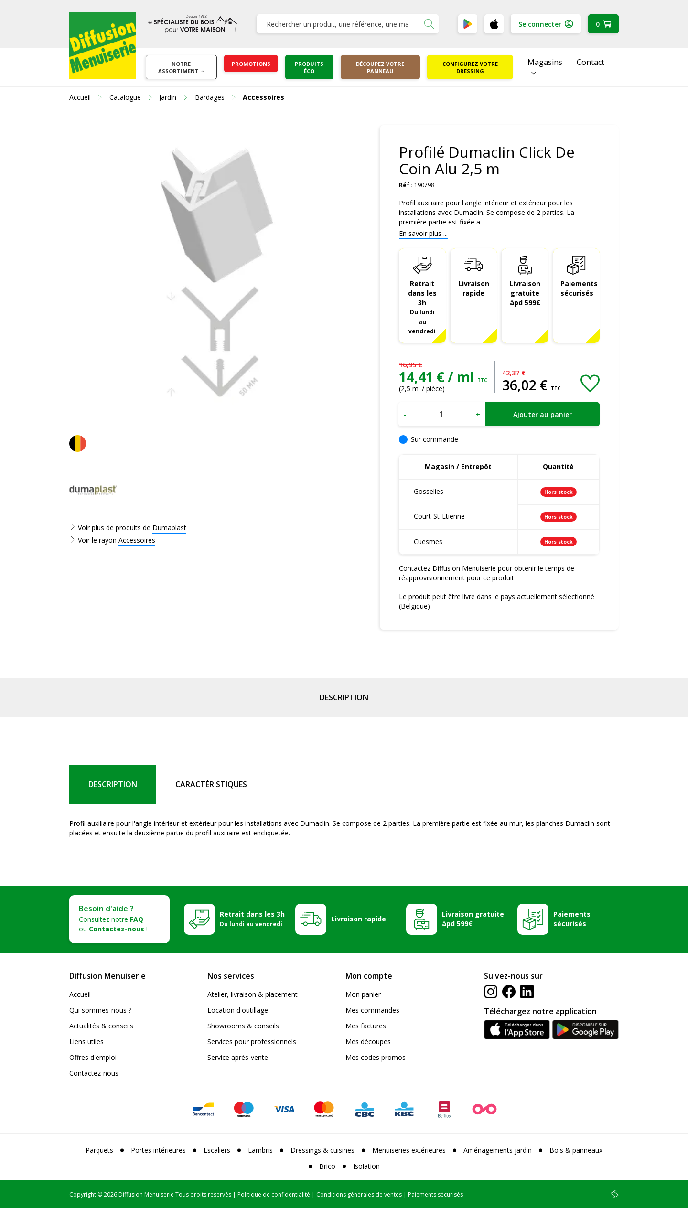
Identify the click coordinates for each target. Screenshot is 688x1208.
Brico (327, 1166)
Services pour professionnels (251, 1041)
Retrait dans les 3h (422, 307)
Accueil (80, 994)
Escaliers (217, 1150)
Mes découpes (368, 1041)
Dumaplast (169, 527)
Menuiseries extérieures (409, 1150)
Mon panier (363, 994)
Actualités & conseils (101, 1025)
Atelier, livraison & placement (252, 994)
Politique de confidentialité (273, 1194)
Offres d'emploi (93, 1057)
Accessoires (136, 540)
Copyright (82, 1194)
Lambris (260, 1150)
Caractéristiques (211, 784)
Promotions (251, 63)
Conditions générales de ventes (359, 1194)
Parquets (99, 1150)
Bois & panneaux (575, 1150)
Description (344, 697)
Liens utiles (86, 1041)
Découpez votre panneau (380, 67)
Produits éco (309, 67)
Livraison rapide (473, 288)
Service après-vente (237, 1057)
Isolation (366, 1166)
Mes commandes (372, 1010)
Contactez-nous (93, 1073)
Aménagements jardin (497, 1150)
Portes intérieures (158, 1150)
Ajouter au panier (542, 414)
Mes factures (365, 1025)
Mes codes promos (375, 1057)
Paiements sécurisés (579, 288)
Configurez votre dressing (470, 67)
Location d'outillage (237, 1010)
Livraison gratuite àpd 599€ (524, 293)
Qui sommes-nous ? (100, 1010)
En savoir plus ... (423, 233)
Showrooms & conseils (243, 1025)
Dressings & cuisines (322, 1150)
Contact (590, 62)
